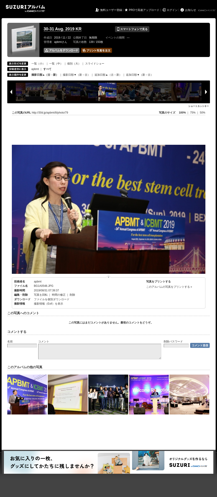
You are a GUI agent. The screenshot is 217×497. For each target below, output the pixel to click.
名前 (10, 341)
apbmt (35, 69)
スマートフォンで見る (132, 29)
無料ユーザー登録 (111, 10)
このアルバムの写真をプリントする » (169, 286)
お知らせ (190, 10)
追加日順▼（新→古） (139, 74)
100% (182, 112)
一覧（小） (38, 63)
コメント (43, 341)
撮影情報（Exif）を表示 (48, 303)
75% (193, 112)
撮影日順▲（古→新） (45, 74)
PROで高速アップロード (144, 10)
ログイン (172, 10)
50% (202, 112)
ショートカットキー (198, 106)
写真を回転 (41, 294)
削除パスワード (173, 341)
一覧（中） (56, 63)
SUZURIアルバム (25, 8)
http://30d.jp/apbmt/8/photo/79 (50, 112)
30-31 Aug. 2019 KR (63, 29)
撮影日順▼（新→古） (76, 74)
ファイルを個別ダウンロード (51, 299)
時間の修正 (59, 294)
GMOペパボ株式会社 (207, 10)
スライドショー (94, 63)
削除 (72, 294)
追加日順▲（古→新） (108, 74)
